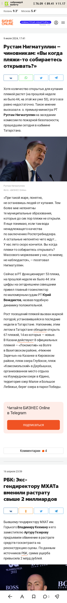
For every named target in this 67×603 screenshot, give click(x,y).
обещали (40, 329)
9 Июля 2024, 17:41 (14, 38)
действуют (26, 340)
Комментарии (33, 451)
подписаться (33, 425)
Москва (25, 11)
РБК (24, 553)
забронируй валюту (16, 3)
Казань (8, 11)
